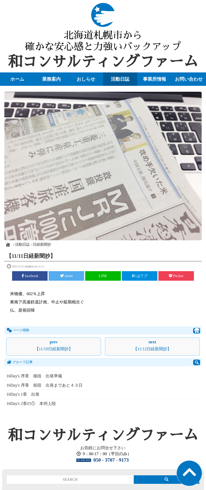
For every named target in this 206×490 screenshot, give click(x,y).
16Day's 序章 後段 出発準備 (36, 376)
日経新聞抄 (42, 244)
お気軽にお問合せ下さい (103, 448)
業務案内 (51, 79)
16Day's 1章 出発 (22, 394)
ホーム (17, 79)
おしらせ (86, 79)
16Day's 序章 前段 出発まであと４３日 (44, 385)
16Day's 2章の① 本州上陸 (31, 403)
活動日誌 (120, 79)
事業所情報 (154, 79)
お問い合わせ (189, 79)
